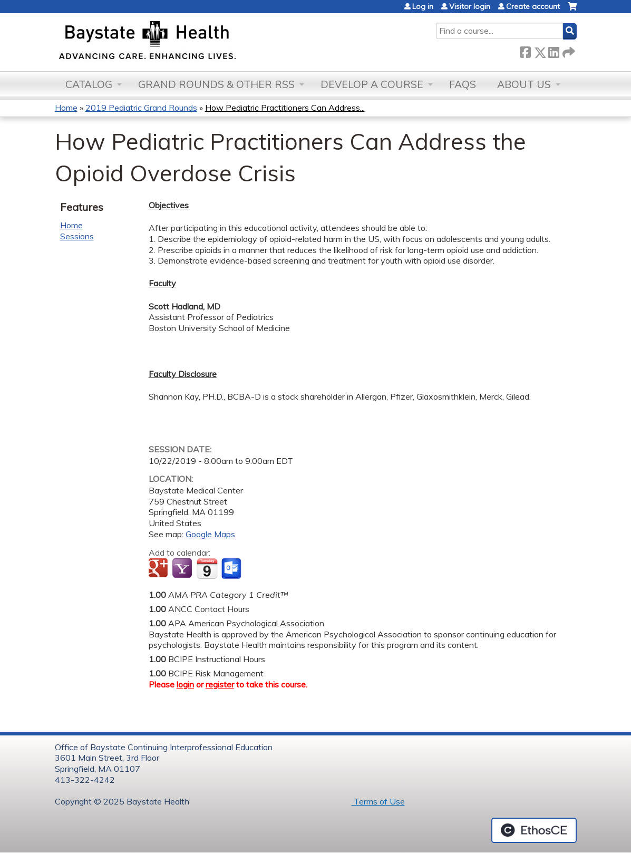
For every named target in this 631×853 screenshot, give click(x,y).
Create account (533, 6)
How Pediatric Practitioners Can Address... (285, 107)
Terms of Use (378, 801)
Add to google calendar (159, 568)
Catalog (88, 84)
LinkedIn (553, 50)
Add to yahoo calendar (183, 568)
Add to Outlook (232, 568)
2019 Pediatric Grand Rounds (141, 107)
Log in (422, 6)
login (185, 684)
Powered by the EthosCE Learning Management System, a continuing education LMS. (534, 830)
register (220, 684)
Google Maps (210, 534)
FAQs (462, 84)
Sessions (77, 236)
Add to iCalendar (207, 568)
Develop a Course (372, 84)
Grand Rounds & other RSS (216, 84)
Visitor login (469, 6)
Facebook (525, 50)
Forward (567, 50)
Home (66, 107)
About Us (524, 84)
